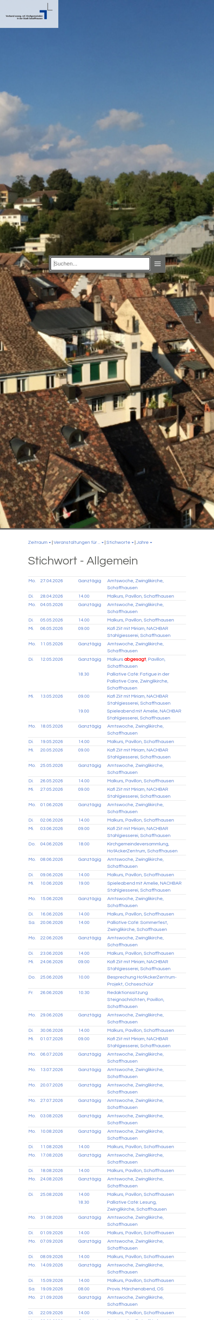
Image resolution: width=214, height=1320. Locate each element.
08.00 (84, 1289)
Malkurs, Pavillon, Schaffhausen (140, 596)
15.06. (51, 898)
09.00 (84, 628)
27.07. (51, 1100)
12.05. (51, 659)
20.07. (51, 1085)
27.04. (51, 580)
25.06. (51, 977)
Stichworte (118, 542)
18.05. (51, 726)
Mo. (32, 580)
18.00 (84, 844)
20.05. (51, 750)
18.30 (83, 674)
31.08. (51, 1217)
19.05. (51, 741)
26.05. (51, 781)
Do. (32, 844)
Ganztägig (89, 580)
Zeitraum (38, 542)
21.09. (51, 1297)
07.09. (51, 1241)
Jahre (142, 542)
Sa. (32, 922)
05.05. (51, 620)
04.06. (51, 844)
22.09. (51, 1312)
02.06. (51, 820)
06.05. (51, 628)
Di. (31, 596)
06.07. (51, 1054)
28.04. (51, 596)
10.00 (84, 977)
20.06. (51, 922)
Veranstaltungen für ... (77, 542)
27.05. (51, 789)
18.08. (51, 1170)
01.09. (51, 1232)
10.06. (51, 883)
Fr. (31, 992)
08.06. (51, 859)
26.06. (51, 992)
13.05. (51, 696)
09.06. (51, 874)
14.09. (51, 1265)
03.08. (51, 1116)
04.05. (51, 604)
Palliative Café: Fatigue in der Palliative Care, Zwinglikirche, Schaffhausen (138, 681)
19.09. (51, 1289)
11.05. (51, 644)
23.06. (51, 953)
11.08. (51, 1146)
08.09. (51, 1256)
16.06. (51, 914)
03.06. (51, 828)
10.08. (51, 1131)
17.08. (51, 1155)
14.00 (84, 596)
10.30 (84, 992)
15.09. (51, 1280)
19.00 (83, 711)
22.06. (51, 938)
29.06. (51, 1015)
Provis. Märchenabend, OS (135, 1289)
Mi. (31, 628)
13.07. (51, 1069)
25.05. (51, 765)
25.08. (51, 1194)
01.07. (51, 1038)
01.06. (51, 804)
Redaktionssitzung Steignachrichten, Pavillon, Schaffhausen (135, 999)
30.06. (51, 1030)
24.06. (51, 961)
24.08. (51, 1179)
